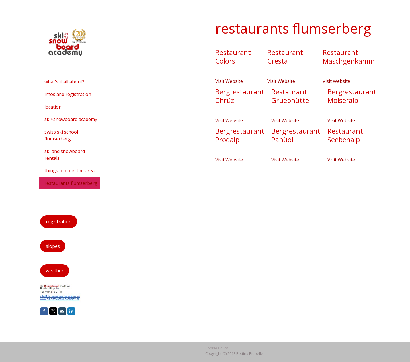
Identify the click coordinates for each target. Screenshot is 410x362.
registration (58, 221)
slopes (53, 246)
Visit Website (229, 81)
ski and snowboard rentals (64, 154)
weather (54, 270)
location (53, 107)
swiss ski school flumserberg (61, 135)
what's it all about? (64, 82)
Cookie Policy (216, 348)
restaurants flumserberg (70, 183)
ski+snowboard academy (70, 119)
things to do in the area (69, 170)
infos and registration (67, 94)
